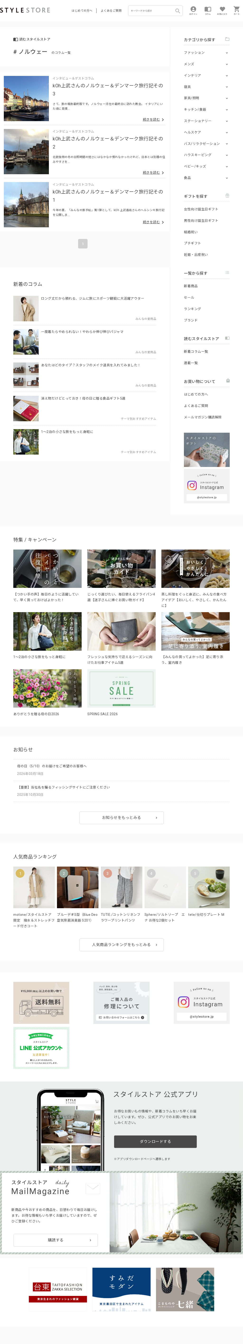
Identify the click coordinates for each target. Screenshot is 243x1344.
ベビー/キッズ (195, 166)
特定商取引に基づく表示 (132, 1325)
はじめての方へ (82, 10)
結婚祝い (191, 232)
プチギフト (192, 243)
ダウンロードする (155, 1093)
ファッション (194, 53)
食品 (187, 178)
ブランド (191, 320)
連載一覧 (191, 363)
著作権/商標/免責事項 (16, 1332)
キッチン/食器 (195, 109)
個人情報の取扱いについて (70, 1325)
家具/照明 (191, 98)
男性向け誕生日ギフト (201, 221)
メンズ (189, 64)
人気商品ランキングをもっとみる (121, 944)
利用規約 (6, 1325)
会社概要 (158, 1325)
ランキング (192, 309)
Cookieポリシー (102, 1325)
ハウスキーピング (197, 155)
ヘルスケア (192, 132)
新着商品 (191, 286)
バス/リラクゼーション (202, 144)
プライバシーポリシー (30, 1325)
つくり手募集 (90, 1314)
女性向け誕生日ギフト (201, 209)
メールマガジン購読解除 (203, 417)
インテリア (192, 75)
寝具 (187, 87)
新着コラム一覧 (196, 351)
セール (189, 297)
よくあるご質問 (111, 10)
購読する (56, 1188)
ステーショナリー (197, 121)
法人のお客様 (66, 1314)
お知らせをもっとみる (121, 817)
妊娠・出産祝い (196, 255)
